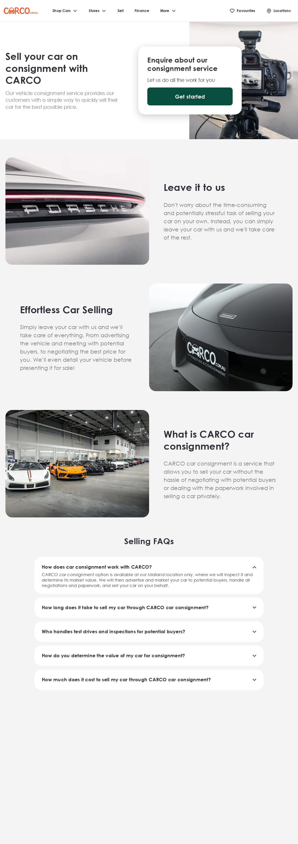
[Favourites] (242, 10)
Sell (121, 10)
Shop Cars (65, 11)
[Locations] (278, 10)
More (168, 11)
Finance (142, 10)
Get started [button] (190, 96)
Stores (98, 11)
